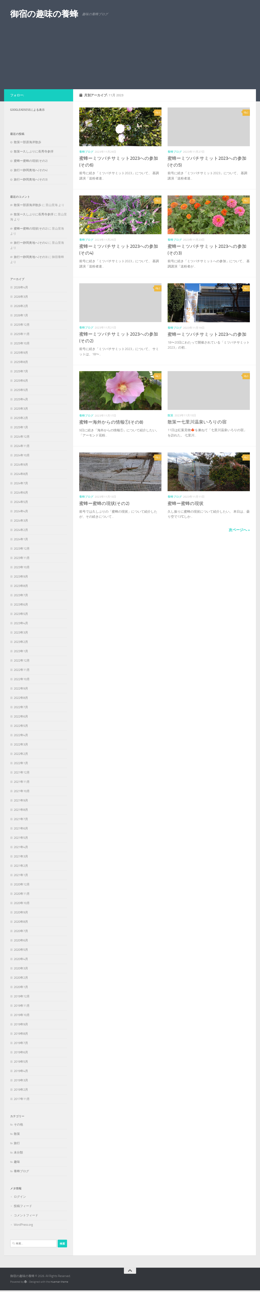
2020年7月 (21, 931)
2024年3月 (21, 520)
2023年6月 (21, 604)
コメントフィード (26, 1215)
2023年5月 (21, 614)
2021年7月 (21, 819)
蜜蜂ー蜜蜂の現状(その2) (104, 503)
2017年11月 (22, 1099)
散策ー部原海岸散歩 (27, 142)
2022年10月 (22, 679)
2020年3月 (21, 968)
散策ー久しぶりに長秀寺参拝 (33, 151)
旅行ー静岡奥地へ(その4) (31, 170)
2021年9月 (21, 800)
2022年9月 (21, 688)
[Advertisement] (130, 58)
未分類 (18, 1152)
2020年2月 (21, 977)
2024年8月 (21, 474)
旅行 (17, 1143)
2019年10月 (22, 1015)
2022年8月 (21, 698)
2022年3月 (21, 744)
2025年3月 (21, 408)
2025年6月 (21, 380)
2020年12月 (22, 884)
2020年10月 (22, 903)
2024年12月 (22, 436)
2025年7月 (21, 371)
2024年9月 (21, 464)
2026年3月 (21, 297)
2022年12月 (22, 660)
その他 (18, 1124)
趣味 (17, 1162)
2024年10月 (22, 455)
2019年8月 (21, 1033)
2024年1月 (21, 539)
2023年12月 (22, 548)
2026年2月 (21, 306)
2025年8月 (21, 362)
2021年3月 (21, 856)
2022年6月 (21, 716)
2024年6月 (21, 492)
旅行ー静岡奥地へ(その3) (31, 179)
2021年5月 (21, 838)
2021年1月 (21, 875)
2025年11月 (22, 334)
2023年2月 (21, 642)
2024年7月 (21, 483)
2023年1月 (21, 651)
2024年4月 (21, 511)
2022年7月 (21, 707)
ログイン (20, 1197)
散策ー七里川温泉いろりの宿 (197, 422)
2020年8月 (21, 922)
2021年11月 (22, 782)
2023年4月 (21, 623)
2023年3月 (21, 632)
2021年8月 (21, 810)
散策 (170, 415)
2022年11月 (22, 670)
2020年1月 (21, 987)
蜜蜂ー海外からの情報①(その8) (111, 422)
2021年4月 (21, 847)
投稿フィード (23, 1206)
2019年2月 (21, 1089)
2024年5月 (21, 502)
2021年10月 (22, 791)
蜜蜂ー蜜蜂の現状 (186, 503)
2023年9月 (21, 576)
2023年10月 (22, 567)
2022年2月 (21, 754)
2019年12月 (22, 996)
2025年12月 (22, 324)
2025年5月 (21, 390)
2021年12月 (22, 772)
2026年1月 (21, 315)
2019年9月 (21, 1024)
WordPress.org (23, 1224)
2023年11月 (22, 558)
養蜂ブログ (86, 152)
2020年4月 (21, 959)
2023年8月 (21, 586)
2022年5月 (21, 726)
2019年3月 (21, 1080)
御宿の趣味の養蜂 (44, 14)
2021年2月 (21, 866)
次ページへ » (239, 530)
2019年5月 (21, 1061)
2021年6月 (21, 828)
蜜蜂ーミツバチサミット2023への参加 (207, 334)
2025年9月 (21, 352)
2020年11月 (22, 894)
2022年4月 (21, 735)
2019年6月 (21, 1052)
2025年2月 (21, 418)
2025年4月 (21, 399)
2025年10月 (22, 343)
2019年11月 (22, 1005)
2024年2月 (21, 530)
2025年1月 (21, 427)
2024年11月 (22, 446)
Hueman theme (59, 1281)
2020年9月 (21, 912)
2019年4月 (21, 1071)
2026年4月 (21, 287)
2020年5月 (21, 950)
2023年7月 (21, 595)
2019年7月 (21, 1043)
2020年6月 (21, 940)
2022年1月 (21, 763)
